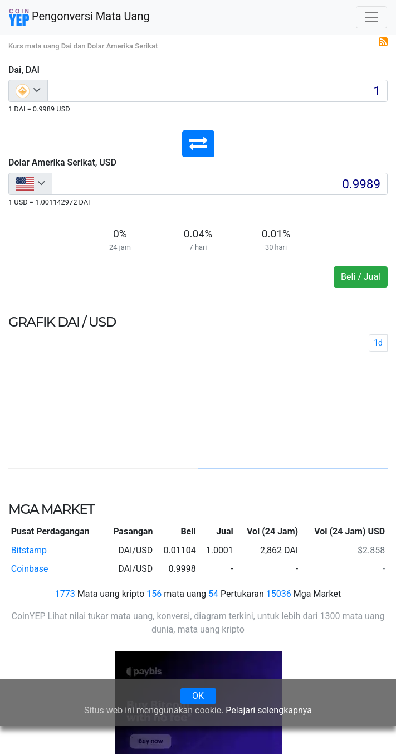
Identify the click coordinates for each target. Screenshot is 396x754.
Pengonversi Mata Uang (79, 17)
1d (378, 342)
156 (154, 593)
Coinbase (29, 568)
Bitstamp (29, 550)
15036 (278, 593)
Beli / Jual (360, 276)
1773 (65, 593)
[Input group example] (217, 91)
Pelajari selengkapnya (269, 710)
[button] (198, 143)
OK (198, 695)
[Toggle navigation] (371, 17)
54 (213, 593)
